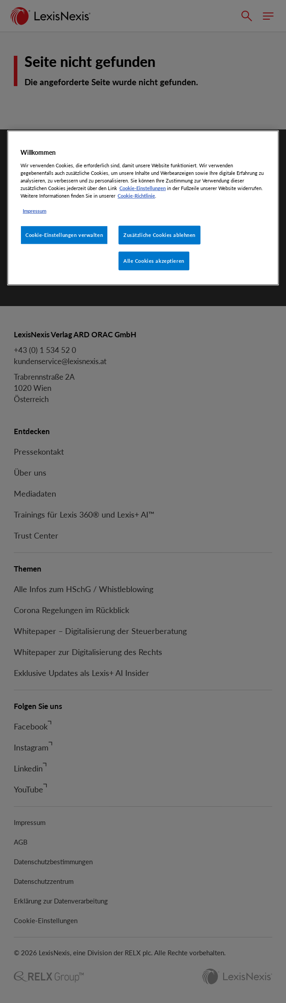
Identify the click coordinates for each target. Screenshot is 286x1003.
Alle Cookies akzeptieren (153, 261)
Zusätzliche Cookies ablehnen (159, 235)
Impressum (34, 211)
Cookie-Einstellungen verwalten (64, 235)
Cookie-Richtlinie (136, 196)
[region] (143, 208)
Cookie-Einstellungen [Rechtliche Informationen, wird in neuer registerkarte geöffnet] (142, 188)
